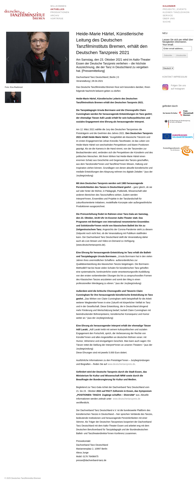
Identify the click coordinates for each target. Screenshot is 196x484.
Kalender (169, 6)
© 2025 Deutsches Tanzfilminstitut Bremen (22, 478)
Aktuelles (57, 9)
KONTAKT (167, 77)
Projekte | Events (175, 9)
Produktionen (57, 12)
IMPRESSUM (180, 77)
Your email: (168, 44)
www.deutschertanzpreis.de (121, 364)
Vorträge (56, 18)
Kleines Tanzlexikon (176, 12)
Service (168, 15)
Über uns (169, 18)
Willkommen (57, 6)
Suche (167, 22)
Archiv (54, 15)
